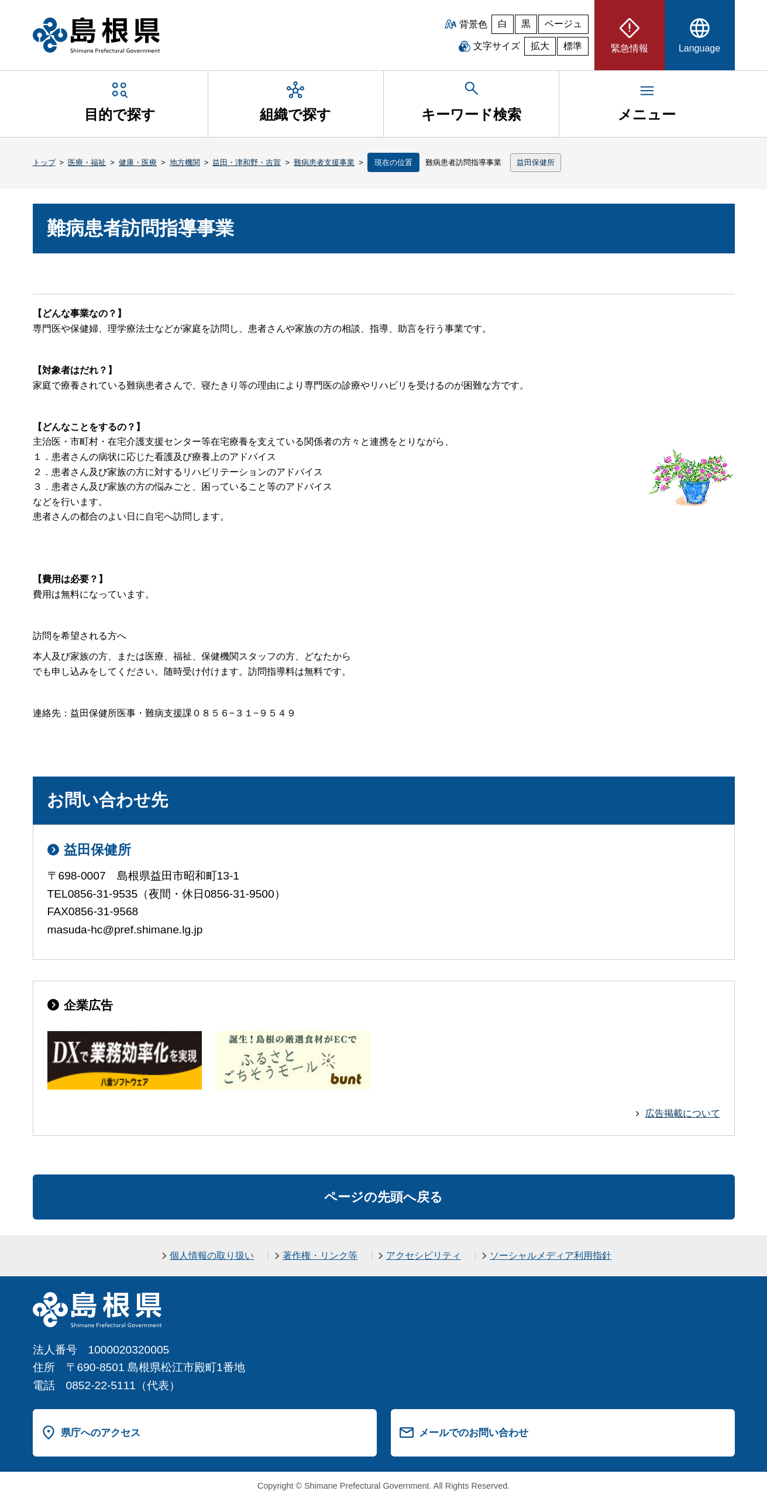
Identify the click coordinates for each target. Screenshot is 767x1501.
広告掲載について (682, 1113)
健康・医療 (138, 162)
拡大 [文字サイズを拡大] (540, 46)
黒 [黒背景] (526, 24)
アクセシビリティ (423, 1255)
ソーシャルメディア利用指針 (550, 1255)
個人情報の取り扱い (212, 1255)
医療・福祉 (87, 162)
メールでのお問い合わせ (473, 1432)
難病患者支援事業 (324, 162)
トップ (44, 162)
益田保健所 (536, 162)
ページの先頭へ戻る (383, 1197)
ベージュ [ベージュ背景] (563, 24)
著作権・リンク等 (320, 1255)
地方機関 (185, 162)
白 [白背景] (502, 24)
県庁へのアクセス (100, 1432)
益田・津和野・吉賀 (246, 162)
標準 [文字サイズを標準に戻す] (572, 46)
